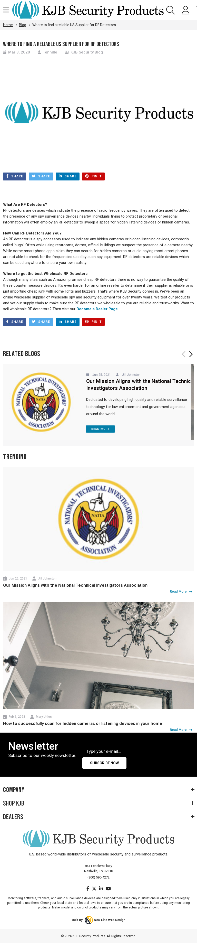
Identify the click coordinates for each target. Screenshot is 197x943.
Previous (184, 353)
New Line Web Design (109, 920)
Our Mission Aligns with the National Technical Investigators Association (75, 585)
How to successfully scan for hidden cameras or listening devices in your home (82, 723)
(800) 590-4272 (98, 877)
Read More (100, 429)
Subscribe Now (104, 763)
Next (190, 353)
